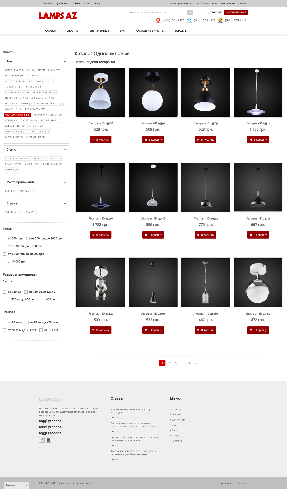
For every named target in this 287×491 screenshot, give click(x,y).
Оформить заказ (236, 12)
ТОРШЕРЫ (181, 30)
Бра (173, 426)
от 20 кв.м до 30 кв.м (19, 331)
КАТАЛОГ (50, 30)
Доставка (62, 3)
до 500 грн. (13, 239)
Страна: (12, 204)
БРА (122, 30)
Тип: (10, 62)
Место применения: (21, 183)
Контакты (46, 3)
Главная (175, 410)
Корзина (214, 12)
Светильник (177, 421)
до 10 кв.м (12, 323)
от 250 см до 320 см (39, 292)
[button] (17, 485)
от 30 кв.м (48, 331)
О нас (87, 3)
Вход (98, 3)
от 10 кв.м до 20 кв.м (41, 323)
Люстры (175, 415)
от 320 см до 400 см (18, 300)
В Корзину (101, 140)
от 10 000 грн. (14, 262)
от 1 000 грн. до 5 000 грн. (23, 247)
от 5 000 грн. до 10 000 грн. (23, 254)
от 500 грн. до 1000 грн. (44, 239)
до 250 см (12, 292)
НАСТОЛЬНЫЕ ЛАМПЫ (149, 30)
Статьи (76, 3)
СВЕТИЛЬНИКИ (99, 30)
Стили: (11, 150)
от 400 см (46, 300)
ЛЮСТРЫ (73, 30)
